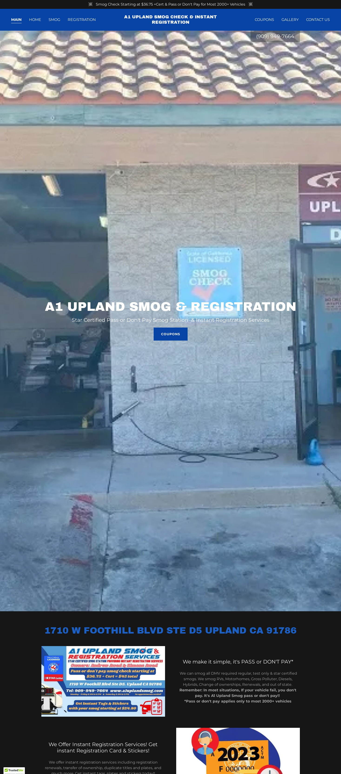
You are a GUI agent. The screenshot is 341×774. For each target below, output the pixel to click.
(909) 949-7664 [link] (275, 36)
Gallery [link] (290, 19)
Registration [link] (82, 19)
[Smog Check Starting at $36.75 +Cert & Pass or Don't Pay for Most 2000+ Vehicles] (170, 4)
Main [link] (16, 19)
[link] (170, 22)
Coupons (170, 334)
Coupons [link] (264, 19)
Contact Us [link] (318, 19)
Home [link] (35, 19)
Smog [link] (54, 19)
